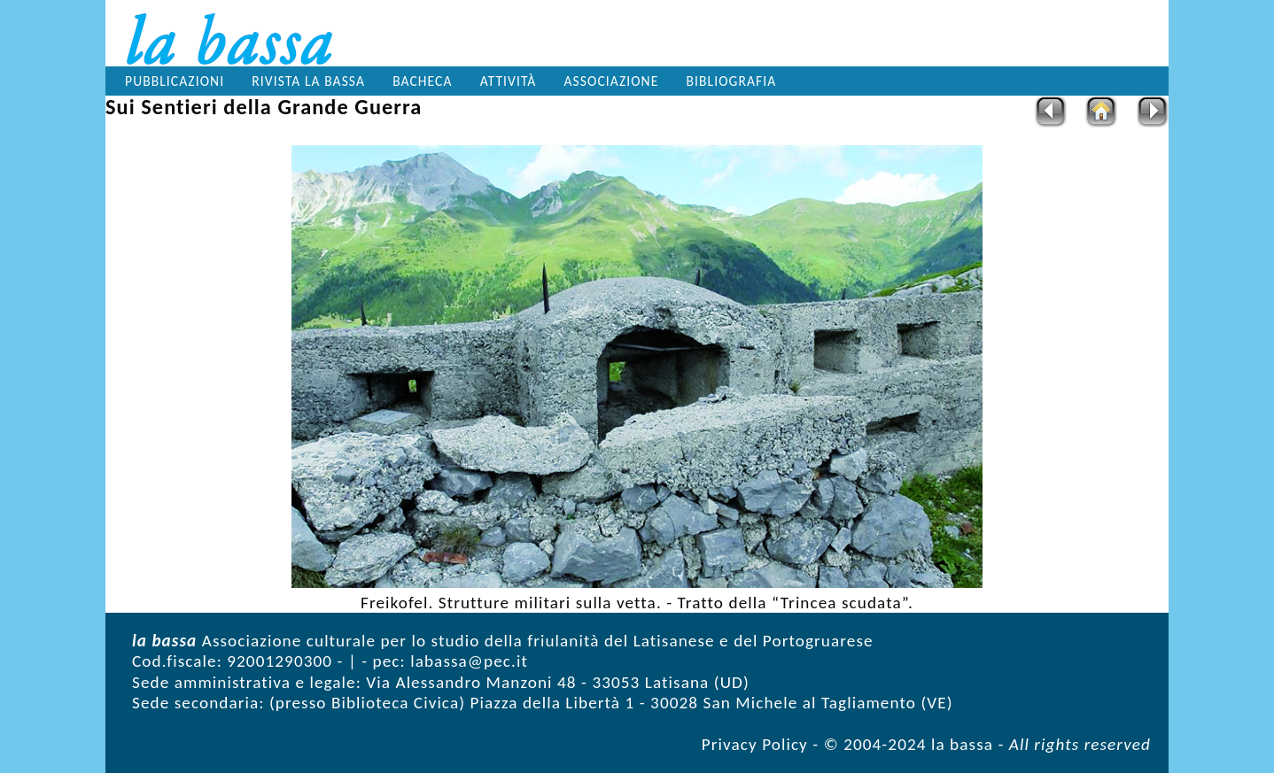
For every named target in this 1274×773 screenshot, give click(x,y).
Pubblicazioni (174, 81)
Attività (508, 81)
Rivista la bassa (308, 81)
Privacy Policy (755, 744)
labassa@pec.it (469, 661)
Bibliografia (732, 81)
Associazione (611, 81)
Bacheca (422, 81)
